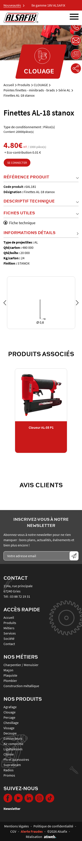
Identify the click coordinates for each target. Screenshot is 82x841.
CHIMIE (8, 754)
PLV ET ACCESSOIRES (16, 759)
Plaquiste (10, 675)
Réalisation (41, 836)
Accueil (8, 85)
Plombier (10, 680)
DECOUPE (10, 733)
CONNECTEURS (12, 738)
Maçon (8, 670)
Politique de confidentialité (53, 826)
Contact (9, 644)
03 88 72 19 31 (20, 596)
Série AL (64, 90)
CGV (13, 831)
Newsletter (11, 808)
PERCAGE (9, 717)
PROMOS (9, 775)
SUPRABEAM (12, 765)
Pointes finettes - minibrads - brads (29, 90)
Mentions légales (16, 826)
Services (9, 633)
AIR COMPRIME (13, 743)
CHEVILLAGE (11, 722)
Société (8, 638)
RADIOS (8, 770)
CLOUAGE (41, 85)
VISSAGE (8, 728)
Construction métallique (21, 686)
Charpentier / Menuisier (20, 665)
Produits (23, 85)
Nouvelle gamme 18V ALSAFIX (46, 5)
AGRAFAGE (10, 707)
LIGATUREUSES (13, 749)
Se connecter (17, 163)
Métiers (8, 628)
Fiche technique (19, 222)
